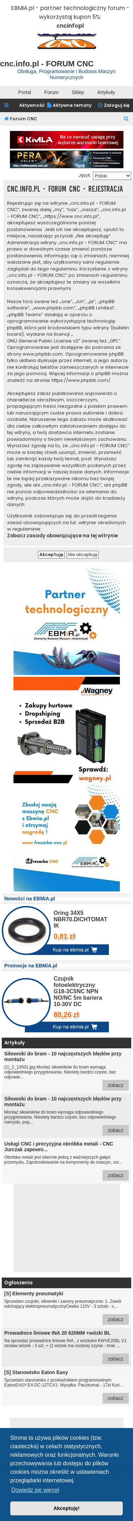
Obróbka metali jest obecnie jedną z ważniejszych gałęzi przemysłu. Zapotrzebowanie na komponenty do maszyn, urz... (66, 1161)
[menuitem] (69, 105)
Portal (24, 92)
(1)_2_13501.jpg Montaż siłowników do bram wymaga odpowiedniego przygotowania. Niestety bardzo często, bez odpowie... (66, 1071)
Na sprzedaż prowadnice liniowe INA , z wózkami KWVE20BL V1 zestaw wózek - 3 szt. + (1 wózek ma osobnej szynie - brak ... (66, 1347)
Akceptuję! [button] (67, 1508)
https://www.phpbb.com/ (80, 380)
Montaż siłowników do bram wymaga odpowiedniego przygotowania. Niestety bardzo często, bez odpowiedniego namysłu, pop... (66, 1116)
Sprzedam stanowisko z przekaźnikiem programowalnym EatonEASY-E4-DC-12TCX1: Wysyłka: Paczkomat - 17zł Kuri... (66, 1386)
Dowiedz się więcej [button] (35, 1490)
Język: (84, 175)
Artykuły (106, 92)
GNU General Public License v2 (42, 341)
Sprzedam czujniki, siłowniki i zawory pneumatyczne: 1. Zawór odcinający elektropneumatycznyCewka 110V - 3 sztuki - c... (66, 1308)
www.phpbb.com (43, 354)
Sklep (78, 92)
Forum (51, 92)
